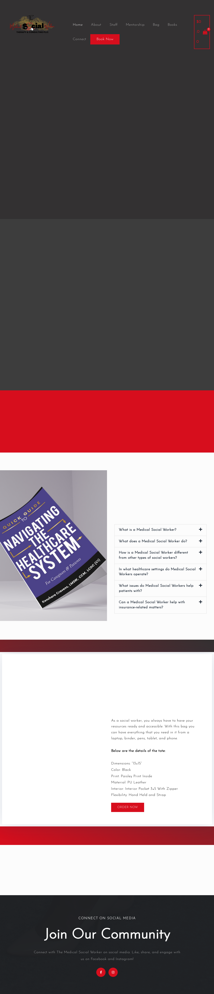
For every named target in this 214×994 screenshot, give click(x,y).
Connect (79, 39)
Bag (152, 25)
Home (77, 25)
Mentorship (132, 25)
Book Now (104, 39)
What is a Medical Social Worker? (147, 530)
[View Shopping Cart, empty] (202, 32)
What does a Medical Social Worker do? (153, 541)
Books (168, 25)
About (95, 25)
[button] (160, 530)
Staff (111, 25)
